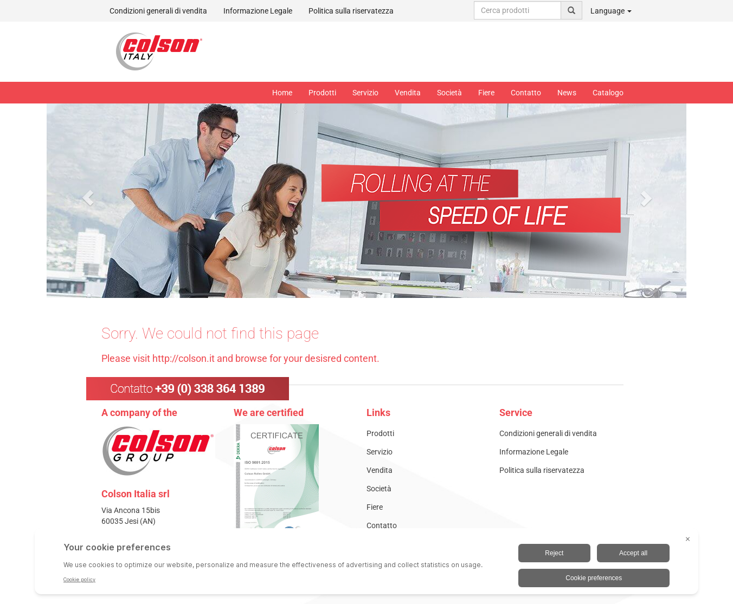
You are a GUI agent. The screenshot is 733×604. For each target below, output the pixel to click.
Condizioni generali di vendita (158, 11)
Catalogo (608, 92)
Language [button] (611, 11)
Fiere (486, 92)
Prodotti (322, 92)
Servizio (365, 92)
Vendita (408, 92)
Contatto (526, 92)
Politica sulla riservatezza (351, 11)
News (566, 92)
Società (449, 92)
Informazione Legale (257, 11)
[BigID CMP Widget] (366, 564)
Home (282, 92)
